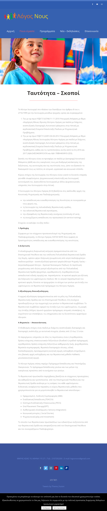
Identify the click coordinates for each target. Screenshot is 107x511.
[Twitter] (46, 468)
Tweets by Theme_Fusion (53, 486)
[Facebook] (40, 468)
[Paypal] (67, 468)
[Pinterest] (56, 468)
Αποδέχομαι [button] (46, 508)
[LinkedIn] (61, 468)
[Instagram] (51, 468)
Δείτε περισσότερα (59, 508)
